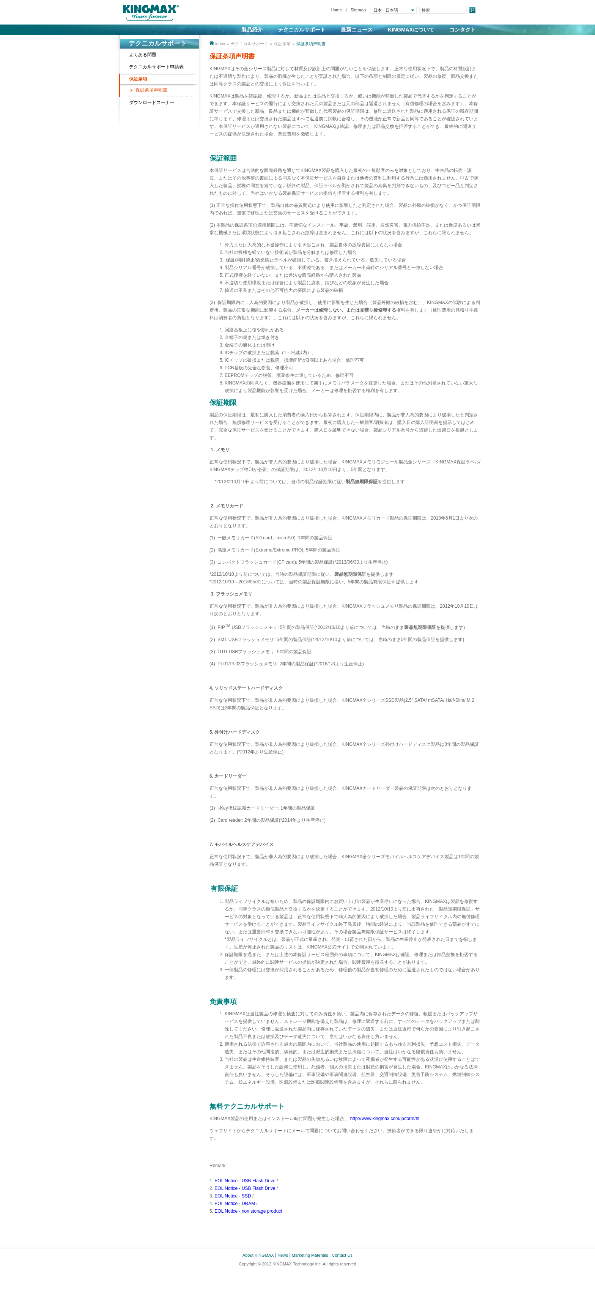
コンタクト (462, 30)
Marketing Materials (310, 1255)
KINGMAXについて (411, 30)
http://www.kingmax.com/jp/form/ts (384, 1118)
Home (336, 10)
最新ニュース (357, 30)
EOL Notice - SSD (232, 1196)
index (220, 43)
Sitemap (358, 10)
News (282, 1255)
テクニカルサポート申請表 (156, 66)
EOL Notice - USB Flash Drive (244, 1180)
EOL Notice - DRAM (234, 1203)
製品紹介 (252, 30)
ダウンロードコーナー (152, 102)
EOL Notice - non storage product (248, 1211)
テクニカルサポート (302, 30)
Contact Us (342, 1255)
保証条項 (138, 79)
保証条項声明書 (151, 90)
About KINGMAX (258, 1255)
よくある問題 (142, 54)
